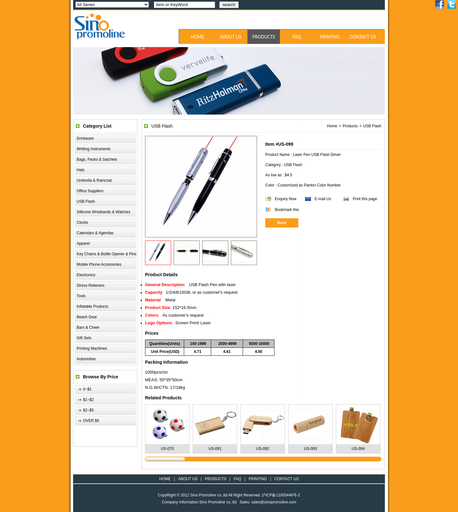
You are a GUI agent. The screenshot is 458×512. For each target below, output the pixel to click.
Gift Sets (84, 338)
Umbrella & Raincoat (94, 180)
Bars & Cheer (88, 327)
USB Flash (86, 201)
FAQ (297, 37)
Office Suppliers (90, 191)
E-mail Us (323, 199)
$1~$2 (88, 399)
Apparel (83, 243)
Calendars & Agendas (95, 233)
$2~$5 (88, 410)
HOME (197, 37)
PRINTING (330, 37)
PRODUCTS (263, 37)
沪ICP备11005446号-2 (281, 495)
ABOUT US (230, 37)
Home (332, 126)
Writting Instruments (93, 149)
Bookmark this (287, 209)
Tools (81, 296)
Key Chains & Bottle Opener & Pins (106, 254)
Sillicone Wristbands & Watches (103, 212)
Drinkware (85, 138)
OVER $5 (91, 420)
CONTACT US (363, 37)
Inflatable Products (92, 306)
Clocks (82, 222)
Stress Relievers (90, 285)
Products (350, 126)
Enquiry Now (285, 199)
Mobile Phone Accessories (99, 264)
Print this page (365, 199)
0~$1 (87, 389)
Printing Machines (92, 348)
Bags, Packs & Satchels (97, 159)
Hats (81, 170)
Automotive (86, 359)
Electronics (86, 275)
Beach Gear (87, 317)
